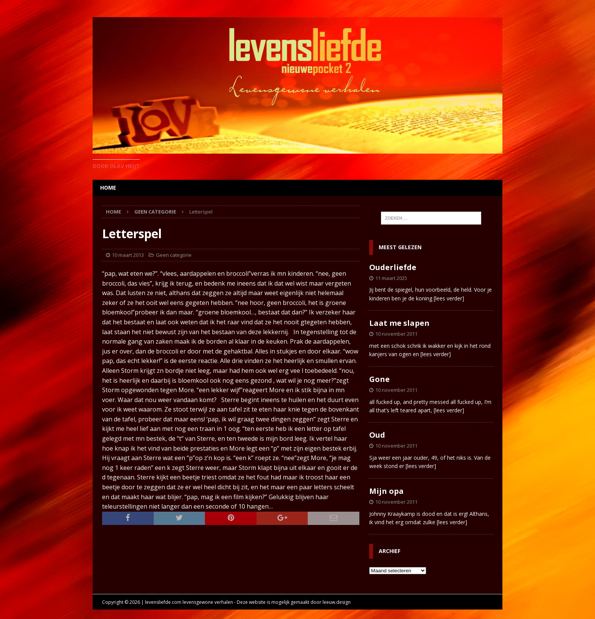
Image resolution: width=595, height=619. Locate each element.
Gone (379, 379)
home (108, 187)
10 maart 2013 (128, 254)
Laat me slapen (399, 323)
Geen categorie (174, 254)
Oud (377, 435)
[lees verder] (449, 298)
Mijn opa (386, 491)
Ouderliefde (392, 267)
